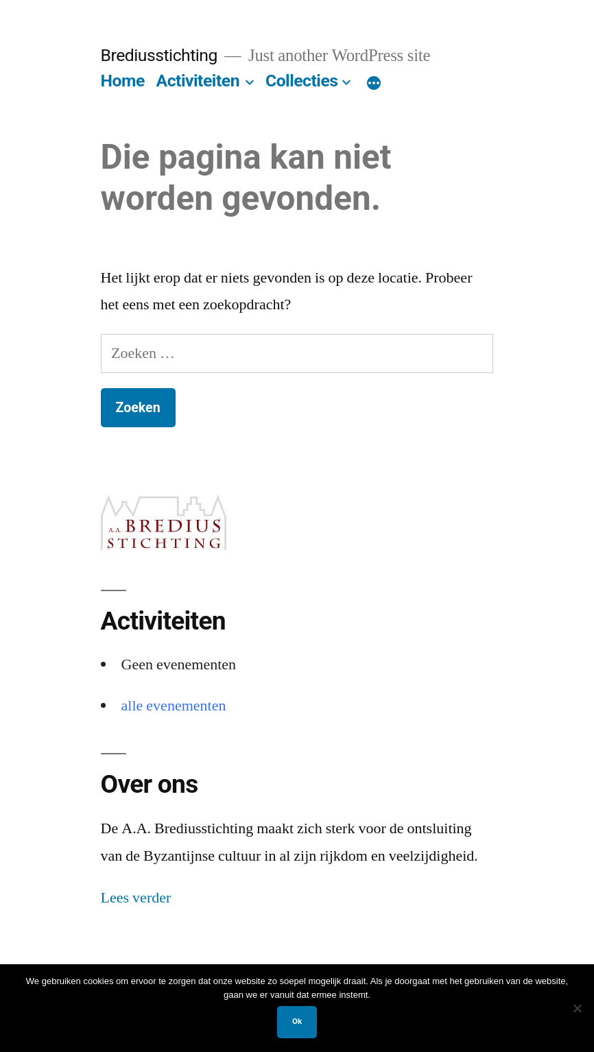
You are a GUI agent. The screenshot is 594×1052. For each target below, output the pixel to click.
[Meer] (374, 83)
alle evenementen (173, 705)
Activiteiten (198, 81)
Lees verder (136, 897)
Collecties (301, 81)
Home (123, 81)
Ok (297, 1021)
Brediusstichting (159, 55)
